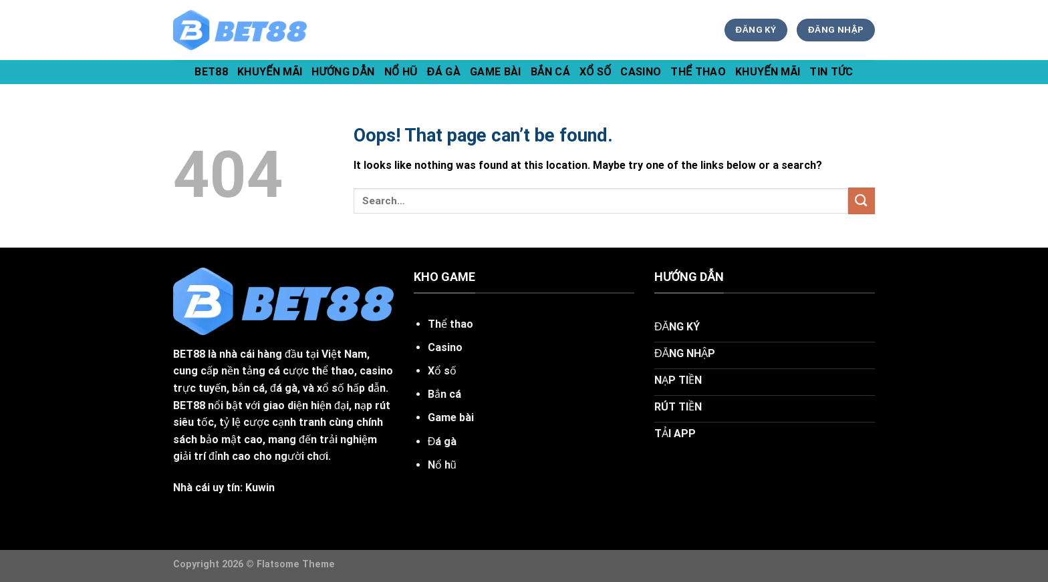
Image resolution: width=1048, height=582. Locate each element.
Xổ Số (595, 71)
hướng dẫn (342, 71)
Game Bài (495, 71)
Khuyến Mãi (767, 71)
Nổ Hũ (401, 71)
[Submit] (861, 201)
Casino (640, 71)
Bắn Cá (550, 71)
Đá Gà (444, 71)
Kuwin (260, 487)
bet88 (211, 71)
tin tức (831, 71)
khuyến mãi (269, 71)
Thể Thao (698, 71)
